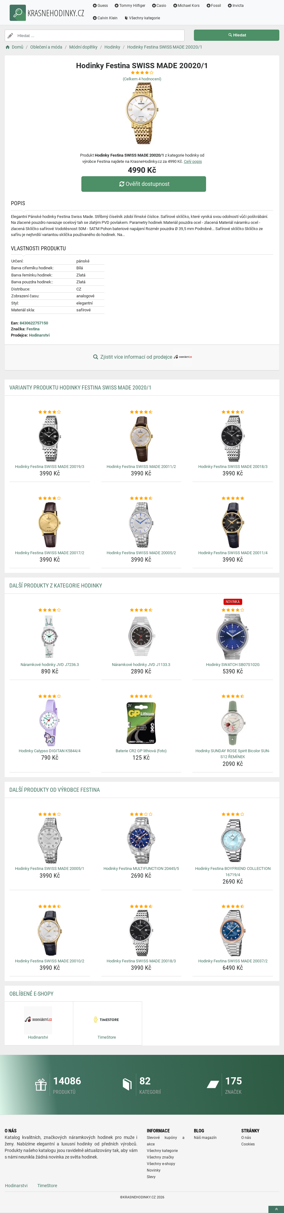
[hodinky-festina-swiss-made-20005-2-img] (141, 525)
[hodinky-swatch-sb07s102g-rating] (233, 610)
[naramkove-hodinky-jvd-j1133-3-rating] (141, 610)
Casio (159, 5)
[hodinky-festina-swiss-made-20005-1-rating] (50, 814)
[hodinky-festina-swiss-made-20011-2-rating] (141, 412)
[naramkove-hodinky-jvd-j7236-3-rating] (50, 610)
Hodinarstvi (39, 335)
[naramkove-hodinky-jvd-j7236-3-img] (50, 636)
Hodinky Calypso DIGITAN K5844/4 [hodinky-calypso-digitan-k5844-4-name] (49, 750)
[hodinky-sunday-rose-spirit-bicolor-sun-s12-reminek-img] (233, 723)
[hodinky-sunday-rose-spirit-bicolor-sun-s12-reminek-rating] (233, 696)
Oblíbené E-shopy (31, 993)
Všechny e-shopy (161, 1164)
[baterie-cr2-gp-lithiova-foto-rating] (141, 696)
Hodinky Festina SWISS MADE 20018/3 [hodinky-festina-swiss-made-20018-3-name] (232, 466)
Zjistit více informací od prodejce (142, 357)
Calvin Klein (105, 18)
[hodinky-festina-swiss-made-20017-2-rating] (50, 498)
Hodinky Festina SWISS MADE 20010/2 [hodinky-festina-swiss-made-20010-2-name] (49, 961)
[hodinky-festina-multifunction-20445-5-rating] (141, 814)
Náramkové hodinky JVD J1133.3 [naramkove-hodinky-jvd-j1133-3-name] (141, 664)
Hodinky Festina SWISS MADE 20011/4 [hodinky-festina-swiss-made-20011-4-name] (232, 552)
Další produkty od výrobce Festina (54, 789)
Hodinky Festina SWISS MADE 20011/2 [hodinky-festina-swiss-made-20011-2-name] (141, 466)
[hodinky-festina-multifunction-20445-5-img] (141, 840)
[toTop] (276, 1209)
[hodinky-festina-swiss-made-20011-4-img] (233, 525)
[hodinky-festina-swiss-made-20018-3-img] (233, 438)
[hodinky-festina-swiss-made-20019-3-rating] (50, 412)
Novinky (154, 1170)
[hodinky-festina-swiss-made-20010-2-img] (50, 933)
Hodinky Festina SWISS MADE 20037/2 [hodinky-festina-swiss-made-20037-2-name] (232, 961)
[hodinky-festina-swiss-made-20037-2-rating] (233, 907)
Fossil (213, 5)
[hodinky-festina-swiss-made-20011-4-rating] (233, 498)
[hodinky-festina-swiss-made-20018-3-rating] (233, 412)
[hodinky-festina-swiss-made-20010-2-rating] (50, 907)
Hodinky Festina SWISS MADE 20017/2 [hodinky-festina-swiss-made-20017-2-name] (49, 552)
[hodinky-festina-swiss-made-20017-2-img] (50, 525)
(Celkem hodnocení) (142, 79)
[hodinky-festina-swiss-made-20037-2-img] (233, 933)
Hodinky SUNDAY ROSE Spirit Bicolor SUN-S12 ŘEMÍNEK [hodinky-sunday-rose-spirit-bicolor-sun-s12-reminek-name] (232, 753)
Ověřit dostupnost (143, 184)
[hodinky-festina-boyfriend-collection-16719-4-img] (233, 840)
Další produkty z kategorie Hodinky (55, 585)
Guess (100, 5)
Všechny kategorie (142, 18)
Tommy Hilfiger (129, 5)
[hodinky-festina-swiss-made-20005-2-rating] (141, 498)
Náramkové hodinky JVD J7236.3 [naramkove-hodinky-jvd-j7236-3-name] (50, 664)
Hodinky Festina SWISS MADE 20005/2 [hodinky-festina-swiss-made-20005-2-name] (141, 552)
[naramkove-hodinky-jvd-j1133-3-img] (141, 636)
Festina (33, 329)
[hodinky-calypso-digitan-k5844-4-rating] (50, 696)
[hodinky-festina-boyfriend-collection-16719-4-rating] (233, 814)
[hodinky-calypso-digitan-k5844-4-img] (50, 723)
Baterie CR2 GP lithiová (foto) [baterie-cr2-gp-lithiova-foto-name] (141, 750)
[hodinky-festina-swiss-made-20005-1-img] (50, 840)
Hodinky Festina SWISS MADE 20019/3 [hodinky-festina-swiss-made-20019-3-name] (49, 466)
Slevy (151, 1177)
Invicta (235, 5)
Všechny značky (160, 1157)
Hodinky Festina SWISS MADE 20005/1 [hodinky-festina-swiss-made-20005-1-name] (49, 868)
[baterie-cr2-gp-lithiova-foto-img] (141, 723)
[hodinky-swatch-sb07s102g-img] (233, 636)
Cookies (248, 1144)
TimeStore (47, 1185)
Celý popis (193, 161)
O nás (246, 1137)
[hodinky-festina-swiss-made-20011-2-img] (141, 438)
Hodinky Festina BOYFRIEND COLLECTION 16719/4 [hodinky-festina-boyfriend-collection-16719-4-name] (233, 871)
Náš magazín (205, 1137)
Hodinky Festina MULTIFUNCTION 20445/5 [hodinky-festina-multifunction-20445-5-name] (141, 868)
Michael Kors (186, 5)
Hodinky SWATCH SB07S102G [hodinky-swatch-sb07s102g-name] (233, 664)
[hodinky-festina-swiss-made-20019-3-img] (50, 438)
